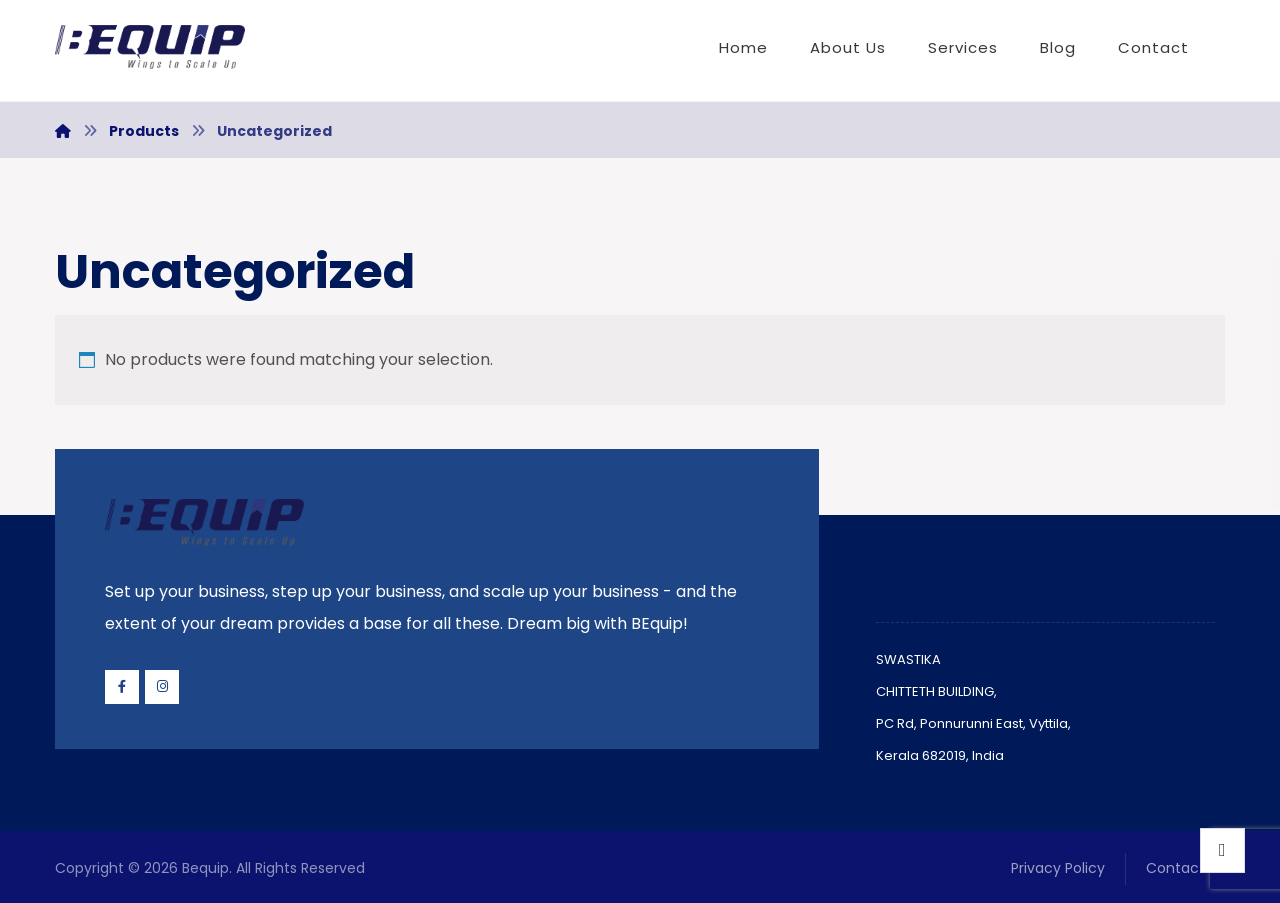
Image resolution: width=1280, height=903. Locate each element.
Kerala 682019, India (940, 755)
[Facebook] (122, 687)
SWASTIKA (908, 659)
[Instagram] (162, 687)
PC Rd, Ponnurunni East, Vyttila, (973, 723)
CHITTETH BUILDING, (936, 691)
